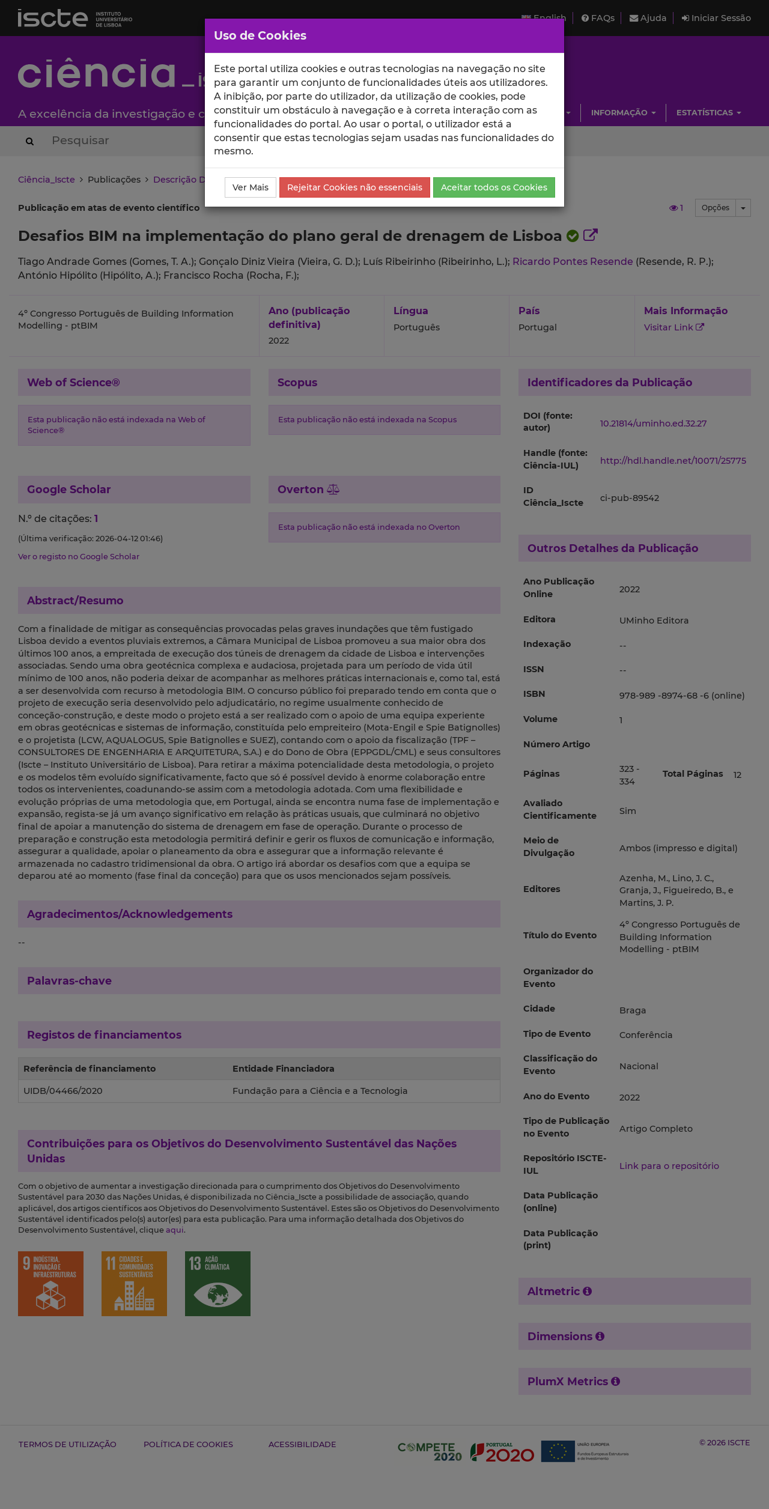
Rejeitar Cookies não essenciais (354, 187)
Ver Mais (251, 187)
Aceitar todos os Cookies (494, 187)
